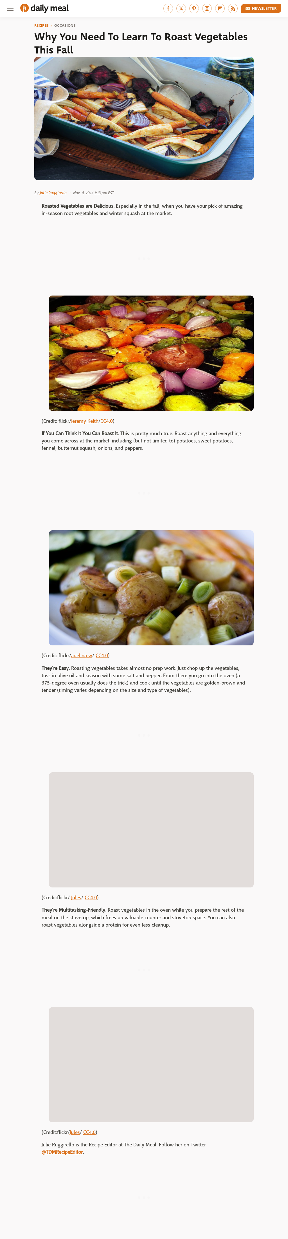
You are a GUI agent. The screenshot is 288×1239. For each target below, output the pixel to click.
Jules (76, 897)
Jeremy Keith (84, 421)
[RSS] (233, 8)
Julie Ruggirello (53, 192)
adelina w (81, 655)
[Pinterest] (194, 8)
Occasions (65, 26)
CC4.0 (106, 421)
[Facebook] (168, 8)
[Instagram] (207, 8)
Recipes (41, 26)
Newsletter (261, 8)
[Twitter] (181, 8)
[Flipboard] (220, 8)
